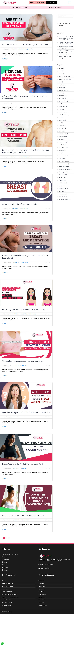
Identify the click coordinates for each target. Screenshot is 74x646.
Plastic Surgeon (62, 172)
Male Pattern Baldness (64, 161)
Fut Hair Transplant (63, 114)
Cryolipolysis (61, 98)
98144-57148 (13, 7)
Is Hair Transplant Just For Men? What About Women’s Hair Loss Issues (66, 38)
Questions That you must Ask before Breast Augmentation (26, 412)
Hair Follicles (61, 125)
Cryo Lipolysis (42, 589)
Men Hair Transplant (63, 164)
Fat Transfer (41, 602)
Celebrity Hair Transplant (7, 586)
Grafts (60, 117)
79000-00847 (23, 7)
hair (60, 123)
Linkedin (5, 565)
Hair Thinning (62, 144)
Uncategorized (62, 194)
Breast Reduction (42, 594)
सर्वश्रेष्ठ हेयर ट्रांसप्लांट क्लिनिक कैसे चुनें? (66, 51)
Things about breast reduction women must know (22, 361)
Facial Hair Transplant (6, 599)
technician (61, 185)
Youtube (5, 570)
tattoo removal (62, 183)
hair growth (61, 128)
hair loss (61, 131)
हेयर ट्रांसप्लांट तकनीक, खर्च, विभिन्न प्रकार (66, 46)
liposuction (61, 158)
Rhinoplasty (61, 177)
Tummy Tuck (61, 191)
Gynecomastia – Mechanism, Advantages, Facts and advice (25, 44)
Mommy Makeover (63, 166)
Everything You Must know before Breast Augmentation (25, 309)
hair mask (61, 139)
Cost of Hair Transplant (7, 605)
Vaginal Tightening (43, 605)
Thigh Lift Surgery (63, 188)
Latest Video (52, 2)
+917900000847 (50, 564)
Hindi (60, 153)
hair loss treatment (63, 136)
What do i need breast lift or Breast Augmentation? (23, 515)
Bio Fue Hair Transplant (64, 79)
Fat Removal (61, 109)
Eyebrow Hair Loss (63, 101)
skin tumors (61, 180)
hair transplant (62, 147)
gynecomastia (30, 49)
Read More (4, 58)
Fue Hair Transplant (63, 112)
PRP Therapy (62, 174)
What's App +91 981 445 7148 (10, 554)
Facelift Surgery (62, 106)
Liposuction (41, 583)
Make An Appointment (37, 2)
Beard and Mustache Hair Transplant (10, 594)
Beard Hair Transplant (64, 76)
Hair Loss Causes (63, 134)
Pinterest (5, 567)
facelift (60, 103)
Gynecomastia (42, 586)
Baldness (61, 73)
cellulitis (60, 93)
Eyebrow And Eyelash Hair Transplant (10, 597)
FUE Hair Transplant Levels (7, 583)
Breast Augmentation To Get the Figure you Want (22, 464)
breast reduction (22, 49)
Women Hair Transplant (64, 199)
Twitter (4, 562)
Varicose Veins (62, 196)
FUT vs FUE (4, 580)
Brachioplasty (62, 84)
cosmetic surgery (32, 314)
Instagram (5, 559)
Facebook (5, 557)
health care (61, 150)
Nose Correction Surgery (64, 169)
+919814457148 (43, 564)
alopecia (61, 68)
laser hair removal (63, 155)
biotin (60, 82)
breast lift (22, 103)
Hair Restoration (62, 142)
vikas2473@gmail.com (55, 7)
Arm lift (60, 71)
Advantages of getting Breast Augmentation (20, 204)
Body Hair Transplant (6, 589)
